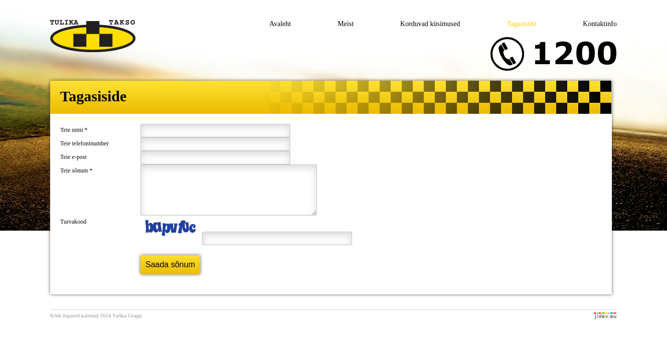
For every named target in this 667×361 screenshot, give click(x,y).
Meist (346, 24)
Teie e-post (73, 156)
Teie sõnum (76, 170)
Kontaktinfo (600, 24)
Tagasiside (521, 24)
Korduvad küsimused (430, 24)
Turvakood (73, 230)
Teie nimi (73, 129)
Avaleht (280, 24)
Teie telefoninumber (84, 143)
